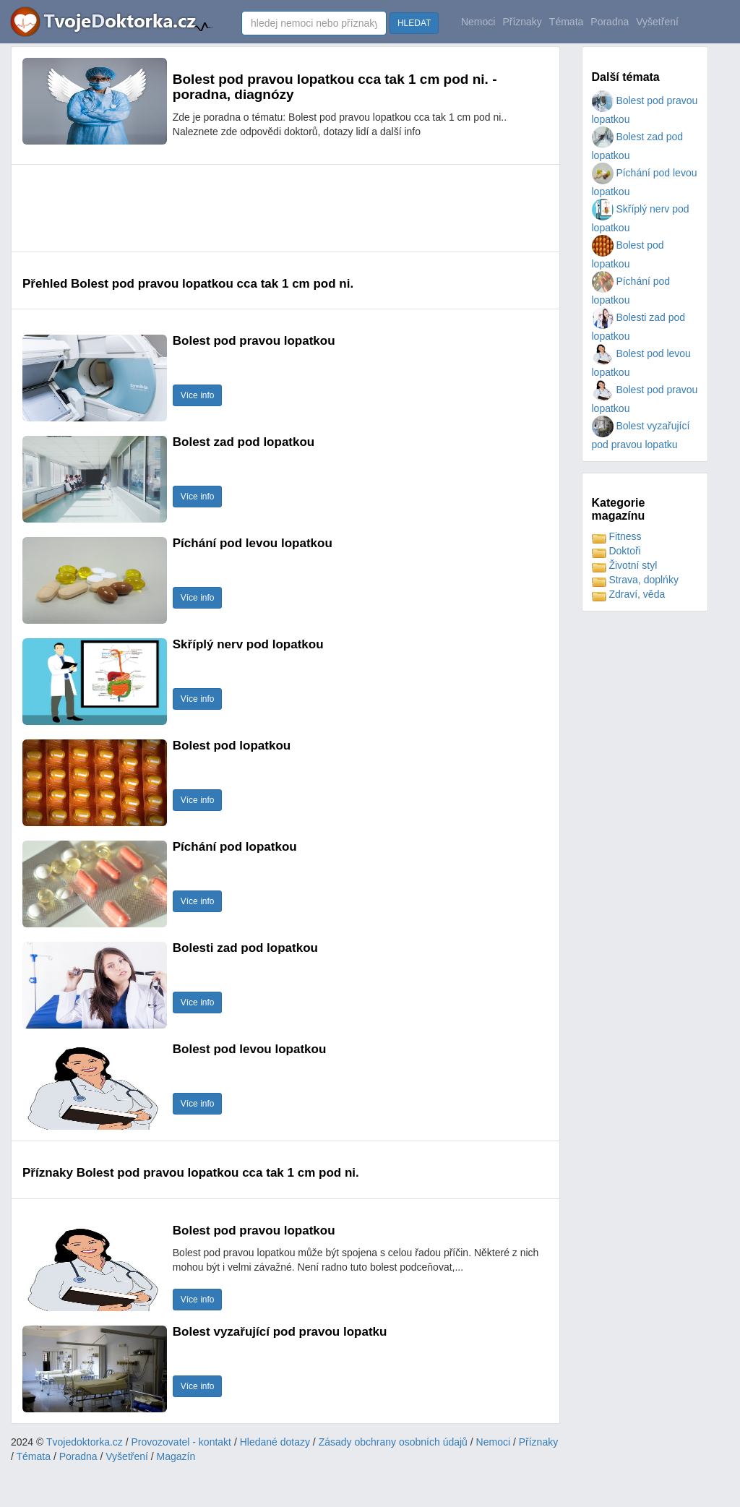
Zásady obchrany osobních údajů (393, 1442)
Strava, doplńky (635, 579)
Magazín (176, 1456)
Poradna (609, 21)
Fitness (617, 536)
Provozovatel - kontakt (182, 1442)
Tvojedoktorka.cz (84, 1442)
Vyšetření (657, 21)
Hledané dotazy (275, 1442)
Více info (198, 395)
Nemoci (478, 21)
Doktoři (616, 551)
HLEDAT (414, 23)
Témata (566, 21)
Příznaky (521, 21)
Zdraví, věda (629, 594)
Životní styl (625, 565)
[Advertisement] (285, 208)
